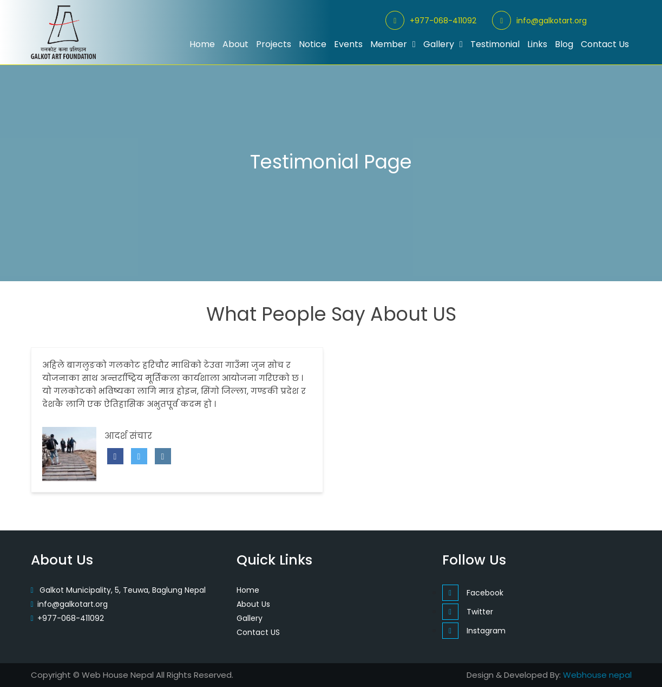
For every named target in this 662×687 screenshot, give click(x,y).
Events (348, 44)
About (235, 44)
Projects (273, 44)
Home (202, 44)
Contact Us (605, 44)
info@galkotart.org (539, 20)
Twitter (467, 612)
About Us (253, 604)
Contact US (258, 632)
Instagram (474, 631)
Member (393, 44)
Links (537, 44)
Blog (564, 44)
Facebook (472, 593)
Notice (312, 44)
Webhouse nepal (597, 674)
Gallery (443, 44)
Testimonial (495, 44)
